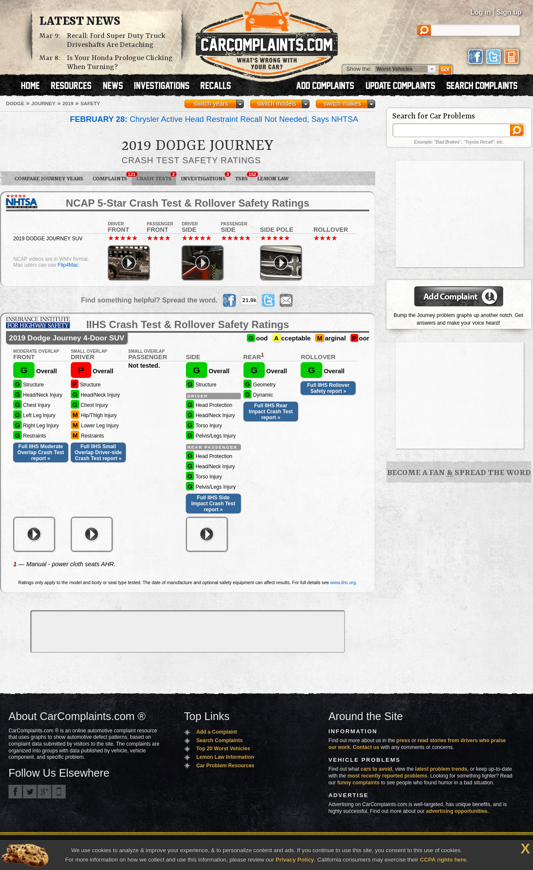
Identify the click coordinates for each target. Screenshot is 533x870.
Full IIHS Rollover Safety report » (328, 388)
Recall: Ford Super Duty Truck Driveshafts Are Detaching (116, 40)
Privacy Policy (294, 859)
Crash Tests (156, 177)
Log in (480, 12)
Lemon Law (273, 179)
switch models (276, 103)
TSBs (243, 177)
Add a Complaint (216, 732)
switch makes (342, 103)
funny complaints (358, 783)
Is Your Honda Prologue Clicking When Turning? (120, 62)
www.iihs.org (343, 582)
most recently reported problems (387, 776)
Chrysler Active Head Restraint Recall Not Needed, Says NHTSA (214, 119)
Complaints (112, 177)
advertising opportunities (456, 811)
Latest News (79, 22)
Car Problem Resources (225, 766)
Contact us (366, 747)
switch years (211, 103)
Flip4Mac (68, 265)
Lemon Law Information (225, 757)
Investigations (205, 177)
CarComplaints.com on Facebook (15, 791)
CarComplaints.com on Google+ (44, 791)
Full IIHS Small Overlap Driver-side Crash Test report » (98, 452)
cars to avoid (376, 769)
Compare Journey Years (48, 179)
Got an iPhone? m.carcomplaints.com (59, 791)
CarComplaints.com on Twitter (30, 791)
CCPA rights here (443, 859)
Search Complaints (219, 740)
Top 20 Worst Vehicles (223, 749)
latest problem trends (441, 769)
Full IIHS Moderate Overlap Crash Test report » (40, 452)
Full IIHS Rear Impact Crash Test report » (271, 412)
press (403, 740)
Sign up (508, 12)
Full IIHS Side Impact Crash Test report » (213, 504)
